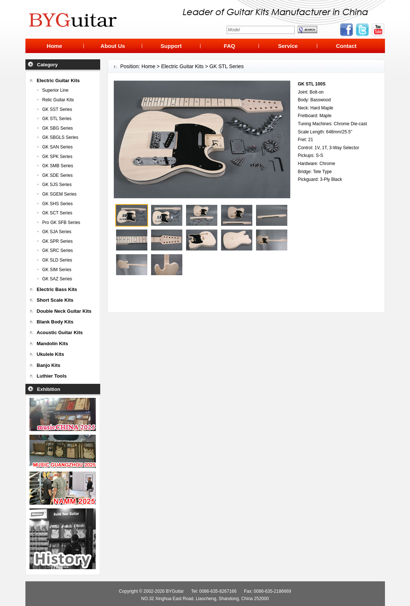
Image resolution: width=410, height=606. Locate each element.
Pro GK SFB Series (61, 222)
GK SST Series (57, 109)
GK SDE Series (57, 175)
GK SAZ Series (57, 278)
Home (148, 66)
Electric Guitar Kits (58, 80)
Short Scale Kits (55, 300)
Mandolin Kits (52, 343)
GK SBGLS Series (60, 137)
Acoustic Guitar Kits (60, 332)
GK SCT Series (57, 213)
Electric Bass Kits (57, 289)
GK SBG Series (57, 128)
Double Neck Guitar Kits (64, 311)
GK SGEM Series (59, 194)
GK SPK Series (57, 156)
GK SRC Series (57, 250)
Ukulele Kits (50, 354)
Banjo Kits (48, 365)
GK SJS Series (57, 184)
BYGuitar (175, 591)
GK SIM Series (56, 269)
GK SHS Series (57, 203)
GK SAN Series (57, 147)
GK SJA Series (56, 231)
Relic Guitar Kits (58, 99)
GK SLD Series (57, 260)
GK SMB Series (57, 165)
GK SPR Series (57, 241)
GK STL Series (57, 118)
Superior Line (55, 90)
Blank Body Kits (55, 322)
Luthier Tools (52, 376)
